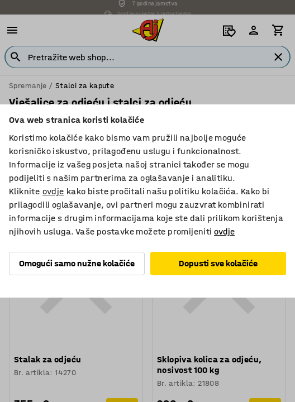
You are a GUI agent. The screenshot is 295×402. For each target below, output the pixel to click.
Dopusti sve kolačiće (218, 263)
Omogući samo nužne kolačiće (77, 263)
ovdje (53, 191)
